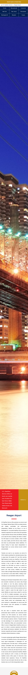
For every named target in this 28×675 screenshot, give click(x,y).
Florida (4, 8)
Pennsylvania (23, 11)
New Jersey (14, 11)
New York (5, 11)
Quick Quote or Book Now (14, 2)
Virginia (23, 15)
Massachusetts (14, 8)
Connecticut (23, 8)
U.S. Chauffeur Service (7, 5)
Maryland (14, 15)
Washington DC (4, 15)
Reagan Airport (17, 5)
